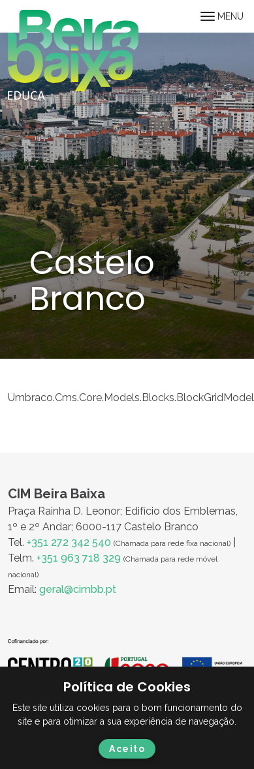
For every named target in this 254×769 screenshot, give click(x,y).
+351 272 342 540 (69, 542)
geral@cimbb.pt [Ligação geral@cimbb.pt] (77, 589)
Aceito (127, 749)
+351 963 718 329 (79, 558)
